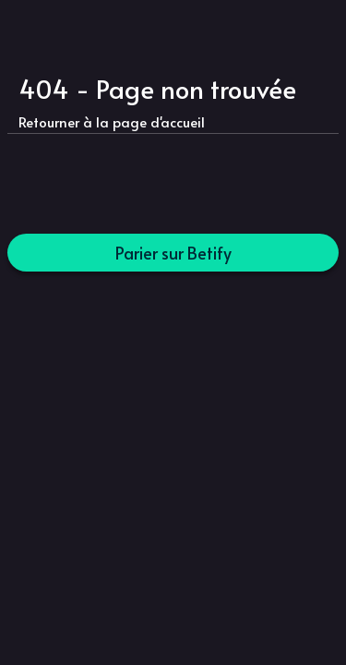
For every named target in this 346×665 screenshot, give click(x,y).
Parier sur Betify (173, 252)
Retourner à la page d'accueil (111, 121)
